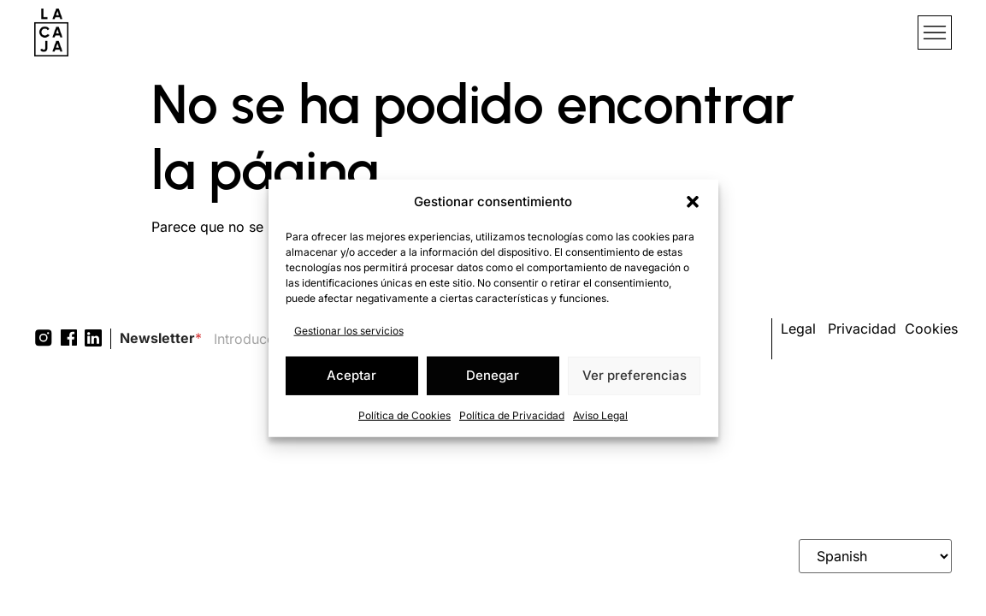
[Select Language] (875, 556)
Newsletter (161, 338)
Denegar (492, 375)
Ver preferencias (634, 375)
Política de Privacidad (511, 414)
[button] (692, 201)
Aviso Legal (600, 414)
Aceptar (351, 375)
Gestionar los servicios (349, 329)
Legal (798, 328)
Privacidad (862, 328)
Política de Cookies (404, 414)
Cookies (931, 328)
